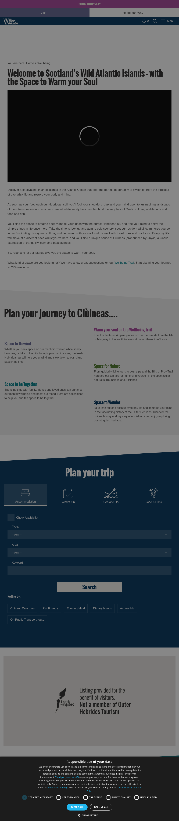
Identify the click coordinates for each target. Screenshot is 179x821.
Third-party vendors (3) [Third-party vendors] (67, 777)
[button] (89, 815)
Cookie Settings (124, 787)
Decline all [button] (101, 807)
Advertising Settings (58, 787)
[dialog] (89, 789)
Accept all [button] (77, 807)
